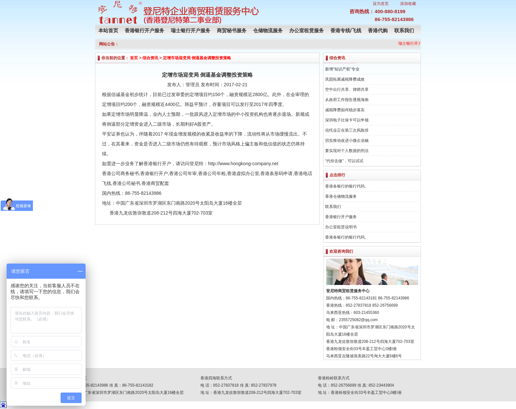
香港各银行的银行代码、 (347, 186)
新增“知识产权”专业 (342, 69)
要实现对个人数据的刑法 (347, 150)
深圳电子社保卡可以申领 (347, 120)
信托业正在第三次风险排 (347, 130)
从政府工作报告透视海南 (347, 99)
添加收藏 (408, 3)
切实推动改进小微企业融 (347, 140)
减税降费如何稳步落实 (345, 110)
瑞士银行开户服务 (190, 30)
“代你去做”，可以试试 (344, 161)
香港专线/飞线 (345, 30)
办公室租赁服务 (306, 30)
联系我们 (404, 30)
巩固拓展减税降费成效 (345, 79)
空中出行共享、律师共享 (347, 89)
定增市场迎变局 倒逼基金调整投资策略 (197, 58)
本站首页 (108, 30)
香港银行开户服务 (144, 30)
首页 (134, 58)
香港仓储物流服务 (341, 196)
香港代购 (378, 30)
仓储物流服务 (268, 30)
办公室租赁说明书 (341, 227)
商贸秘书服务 (231, 30)
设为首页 (381, 3)
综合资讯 (150, 58)
